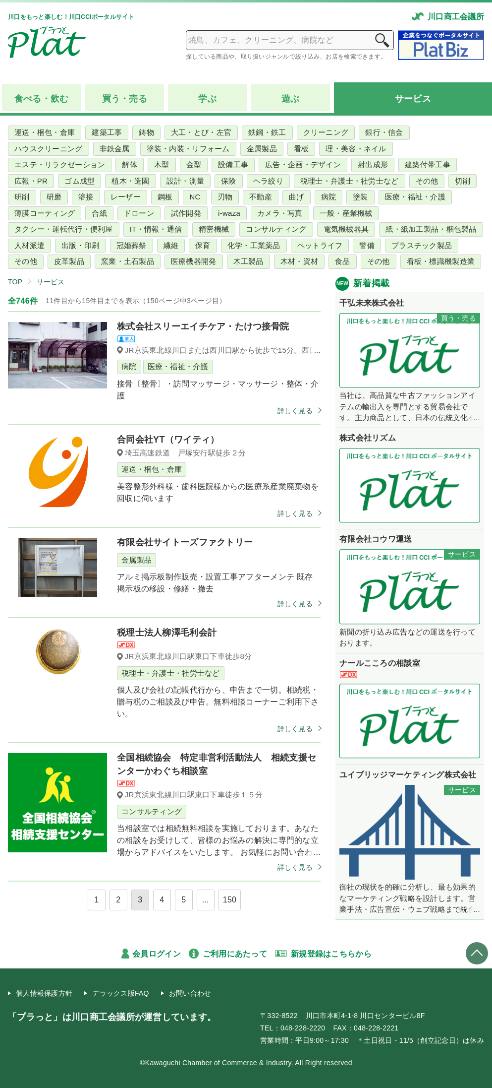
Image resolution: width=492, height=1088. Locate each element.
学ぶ (207, 99)
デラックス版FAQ (120, 993)
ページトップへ (477, 953)
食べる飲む (41, 99)
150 (230, 900)
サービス (413, 99)
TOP (15, 282)
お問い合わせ (190, 993)
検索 (382, 40)
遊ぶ (290, 99)
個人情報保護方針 (44, 993)
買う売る (124, 99)
